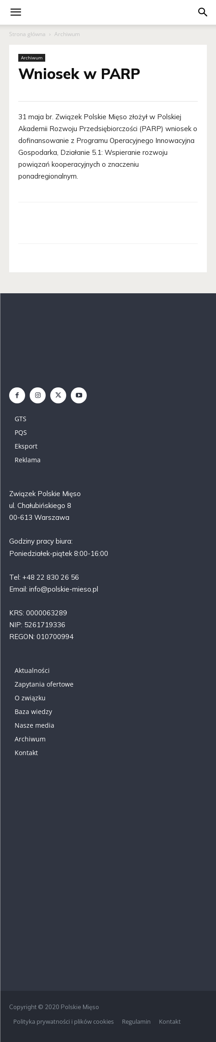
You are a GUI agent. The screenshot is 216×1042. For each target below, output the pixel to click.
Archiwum (67, 34)
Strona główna (27, 34)
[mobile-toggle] (15, 12)
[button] (203, 12)
